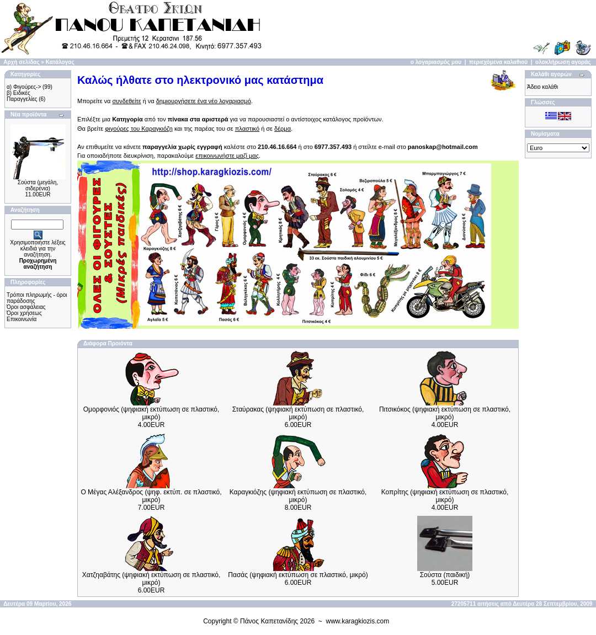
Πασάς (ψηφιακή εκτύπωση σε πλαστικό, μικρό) (298, 575)
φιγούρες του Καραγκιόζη (139, 128)
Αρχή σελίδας (21, 62)
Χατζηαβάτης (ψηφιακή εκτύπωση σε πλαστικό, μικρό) (151, 578)
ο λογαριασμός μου (436, 62)
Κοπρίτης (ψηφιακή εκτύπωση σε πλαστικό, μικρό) (445, 496)
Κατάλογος (60, 62)
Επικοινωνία (21, 319)
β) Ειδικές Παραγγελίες (22, 96)
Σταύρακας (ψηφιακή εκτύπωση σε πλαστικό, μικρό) (298, 413)
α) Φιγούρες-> (24, 87)
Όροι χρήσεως (24, 313)
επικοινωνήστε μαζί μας (227, 155)
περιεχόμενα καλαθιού (498, 62)
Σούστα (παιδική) (445, 575)
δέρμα (282, 128)
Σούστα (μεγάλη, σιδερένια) (38, 185)
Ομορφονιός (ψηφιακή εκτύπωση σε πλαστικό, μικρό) (151, 413)
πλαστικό (247, 128)
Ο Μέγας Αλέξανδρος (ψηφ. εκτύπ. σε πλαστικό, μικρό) (151, 496)
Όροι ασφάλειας (26, 307)
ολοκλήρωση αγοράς (563, 62)
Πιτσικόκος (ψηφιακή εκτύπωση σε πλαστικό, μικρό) (444, 413)
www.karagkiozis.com (358, 621)
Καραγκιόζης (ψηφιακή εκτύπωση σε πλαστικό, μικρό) (298, 496)
